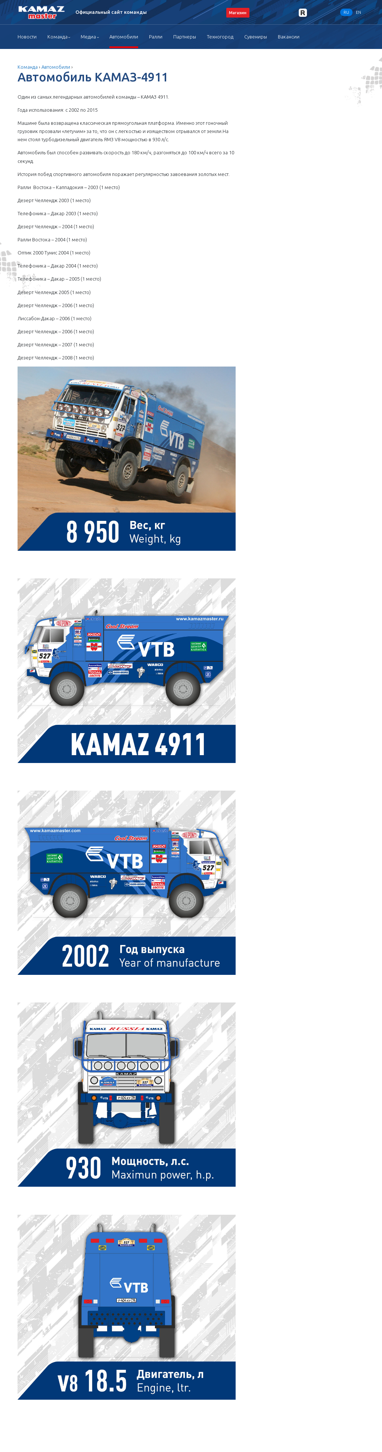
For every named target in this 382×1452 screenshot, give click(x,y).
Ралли (155, 36)
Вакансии (288, 36)
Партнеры (184, 36)
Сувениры (255, 36)
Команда (57, 36)
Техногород (220, 36)
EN (358, 12)
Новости (27, 36)
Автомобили (123, 36)
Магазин (237, 12)
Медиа (88, 36)
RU (346, 12)
